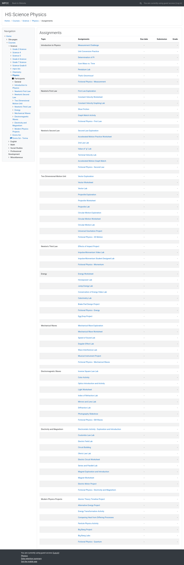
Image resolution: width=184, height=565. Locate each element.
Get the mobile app (29, 561)
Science (25, 21)
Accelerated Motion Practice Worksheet (95, 137)
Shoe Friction (83, 109)
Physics (35, 21)
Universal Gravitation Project (90, 231)
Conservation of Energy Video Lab (92, 292)
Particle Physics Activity (88, 523)
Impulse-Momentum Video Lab (91, 252)
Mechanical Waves (23, 113)
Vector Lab (82, 188)
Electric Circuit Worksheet (89, 459)
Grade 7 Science (19, 62)
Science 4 (17, 52)
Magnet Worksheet (86, 478)
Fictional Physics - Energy (89, 310)
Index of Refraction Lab (88, 395)
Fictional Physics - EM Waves (90, 420)
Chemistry (17, 72)
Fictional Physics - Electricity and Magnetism (97, 490)
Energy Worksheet (85, 274)
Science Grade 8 (19, 65)
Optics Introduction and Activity (91, 383)
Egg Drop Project (85, 316)
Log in (178, 3)
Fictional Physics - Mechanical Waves (94, 362)
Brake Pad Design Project (89, 304)
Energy (17, 110)
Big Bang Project (85, 529)
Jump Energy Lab (85, 286)
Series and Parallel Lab (87, 466)
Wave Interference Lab (87, 350)
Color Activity (83, 377)
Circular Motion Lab (86, 225)
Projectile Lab (84, 207)
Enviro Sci (17, 135)
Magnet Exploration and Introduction (93, 472)
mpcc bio (16, 69)
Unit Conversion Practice (88, 51)
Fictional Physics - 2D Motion (90, 237)
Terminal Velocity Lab (87, 155)
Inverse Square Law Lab (88, 371)
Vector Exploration (86, 176)
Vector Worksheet (85, 182)
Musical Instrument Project (89, 356)
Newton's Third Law (23, 107)
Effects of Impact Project (88, 246)
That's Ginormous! (86, 76)
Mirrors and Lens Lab (87, 402)
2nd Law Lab (83, 143)
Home (7, 21)
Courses (16, 21)
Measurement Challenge (88, 45)
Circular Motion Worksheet (89, 219)
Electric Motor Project (87, 484)
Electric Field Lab (85, 441)
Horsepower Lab (85, 280)
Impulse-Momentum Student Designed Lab (96, 258)
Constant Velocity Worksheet (90, 97)
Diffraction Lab (84, 408)
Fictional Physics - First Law (90, 121)
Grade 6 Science (19, 59)
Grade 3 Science (19, 49)
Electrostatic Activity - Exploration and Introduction (99, 429)
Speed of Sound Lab (86, 338)
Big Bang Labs (84, 535)
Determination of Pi (86, 57)
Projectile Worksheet (87, 200)
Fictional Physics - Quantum (90, 542)
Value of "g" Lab (84, 149)
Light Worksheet (85, 389)
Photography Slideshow (88, 414)
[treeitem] (18, 36)
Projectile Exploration (87, 194)
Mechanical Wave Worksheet (90, 332)
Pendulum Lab (84, 69)
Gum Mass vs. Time (86, 63)
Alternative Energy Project (89, 505)
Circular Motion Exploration (89, 213)
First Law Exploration (87, 91)
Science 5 (17, 56)
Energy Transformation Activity (91, 511)
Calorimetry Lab (85, 298)
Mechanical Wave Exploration (90, 326)
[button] (141, 3)
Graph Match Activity (87, 115)
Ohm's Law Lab (84, 453)
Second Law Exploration (88, 131)
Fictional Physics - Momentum (91, 264)
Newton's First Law (23, 91)
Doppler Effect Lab (86, 344)
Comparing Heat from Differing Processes (96, 517)
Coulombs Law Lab (86, 435)
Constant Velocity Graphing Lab (91, 103)
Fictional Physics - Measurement (92, 82)
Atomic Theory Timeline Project (91, 499)
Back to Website (19, 3)
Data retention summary (31, 558)
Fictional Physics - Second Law (91, 167)
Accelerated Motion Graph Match (92, 161)
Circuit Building (84, 447)
